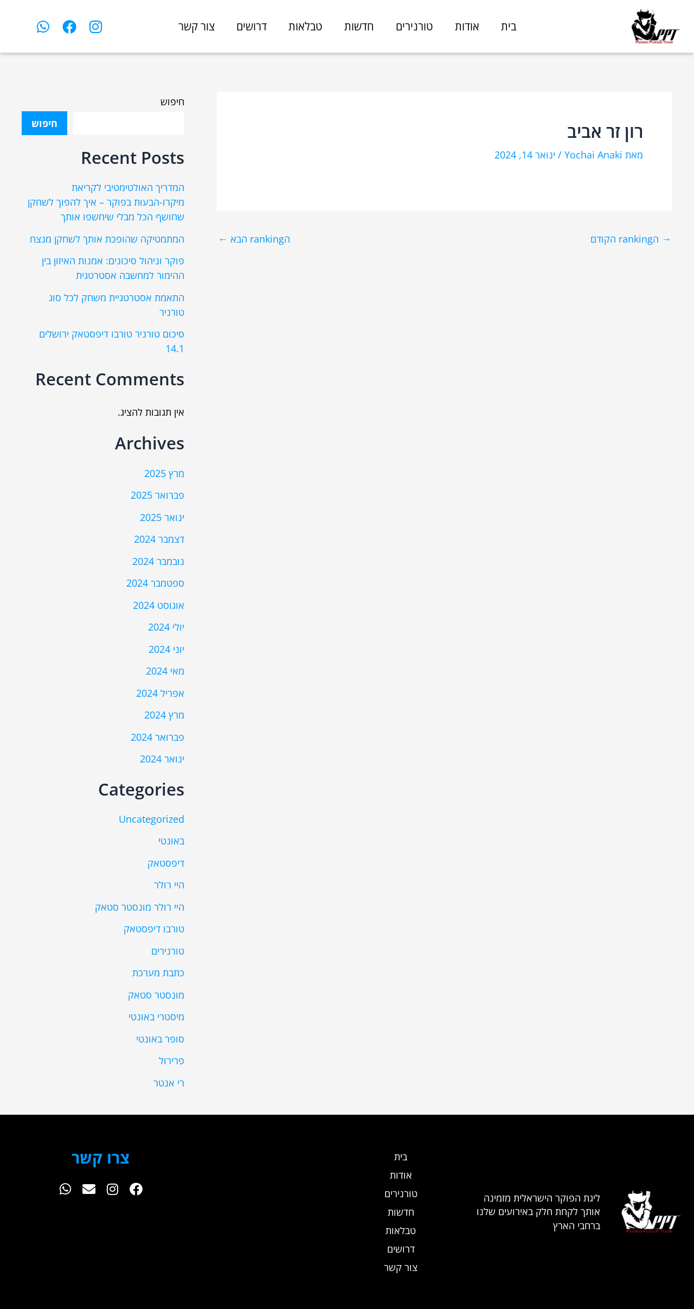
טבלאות (305, 26)
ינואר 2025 (162, 517)
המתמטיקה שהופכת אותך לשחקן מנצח (107, 238)
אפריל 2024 (160, 693)
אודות (467, 26)
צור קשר (196, 26)
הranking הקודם (630, 239)
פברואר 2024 (157, 737)
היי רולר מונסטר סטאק (139, 906)
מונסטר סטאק (156, 994)
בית (508, 26)
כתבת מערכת (158, 972)
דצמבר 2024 (159, 538)
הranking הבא (254, 239)
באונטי (171, 840)
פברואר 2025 (157, 494)
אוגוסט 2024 (158, 605)
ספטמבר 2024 (155, 582)
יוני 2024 (166, 649)
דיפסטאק (165, 862)
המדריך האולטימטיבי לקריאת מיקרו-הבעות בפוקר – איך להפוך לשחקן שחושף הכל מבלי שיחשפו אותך (106, 202)
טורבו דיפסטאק (154, 928)
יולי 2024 (166, 626)
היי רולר (169, 884)
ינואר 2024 (162, 758)
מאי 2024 (165, 670)
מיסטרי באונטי (156, 1016)
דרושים (251, 26)
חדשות (359, 26)
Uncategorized (151, 818)
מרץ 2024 (164, 714)
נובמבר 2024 (158, 561)
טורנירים (414, 26)
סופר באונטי (160, 1038)
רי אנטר (168, 1082)
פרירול (171, 1060)
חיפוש (172, 101)
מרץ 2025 (164, 473)
